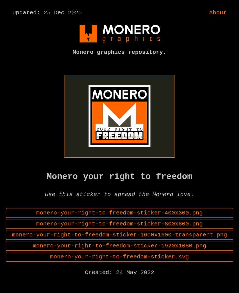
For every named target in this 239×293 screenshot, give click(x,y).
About (218, 13)
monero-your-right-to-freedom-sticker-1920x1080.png (119, 258)
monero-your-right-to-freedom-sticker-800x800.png (119, 234)
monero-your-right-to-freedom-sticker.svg (119, 271)
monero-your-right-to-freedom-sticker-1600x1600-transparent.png (119, 246)
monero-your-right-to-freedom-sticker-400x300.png (119, 221)
